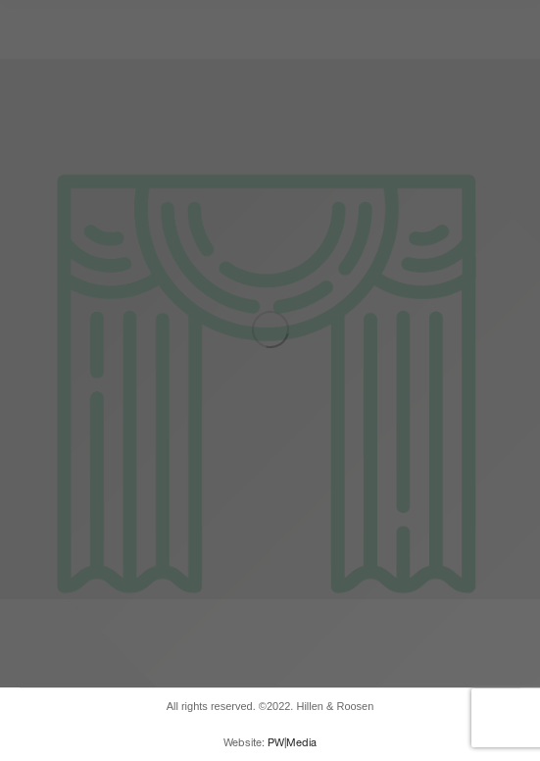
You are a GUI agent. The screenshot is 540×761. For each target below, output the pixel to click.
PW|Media (292, 742)
